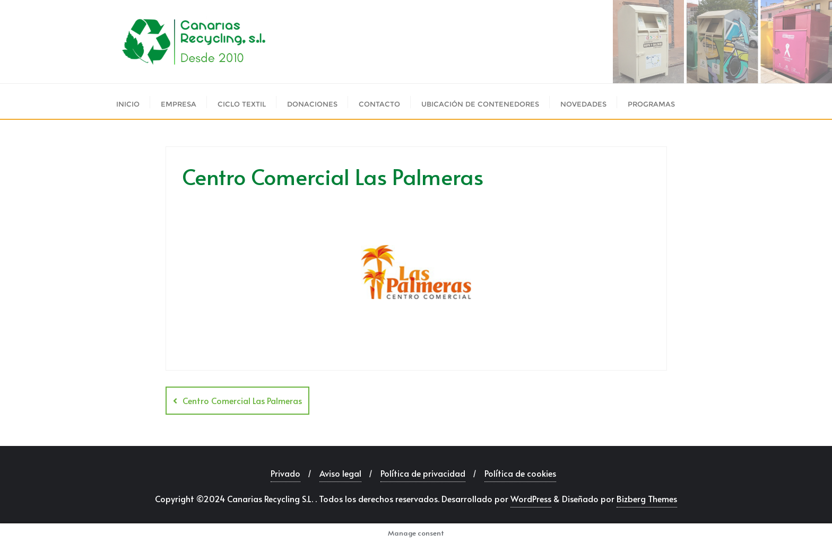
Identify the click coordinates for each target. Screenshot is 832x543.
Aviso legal (340, 473)
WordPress (530, 498)
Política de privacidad (422, 473)
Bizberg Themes (647, 498)
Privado (285, 473)
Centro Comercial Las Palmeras (242, 400)
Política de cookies (520, 473)
